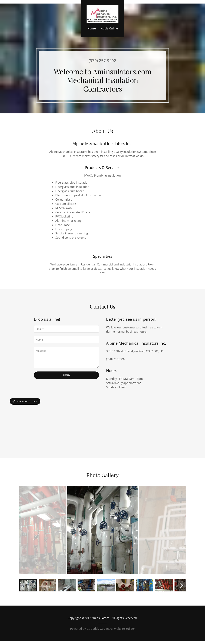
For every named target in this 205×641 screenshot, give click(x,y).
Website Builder (124, 629)
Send (66, 375)
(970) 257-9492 (102, 60)
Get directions (24, 401)
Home (91, 28)
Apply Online (109, 28)
